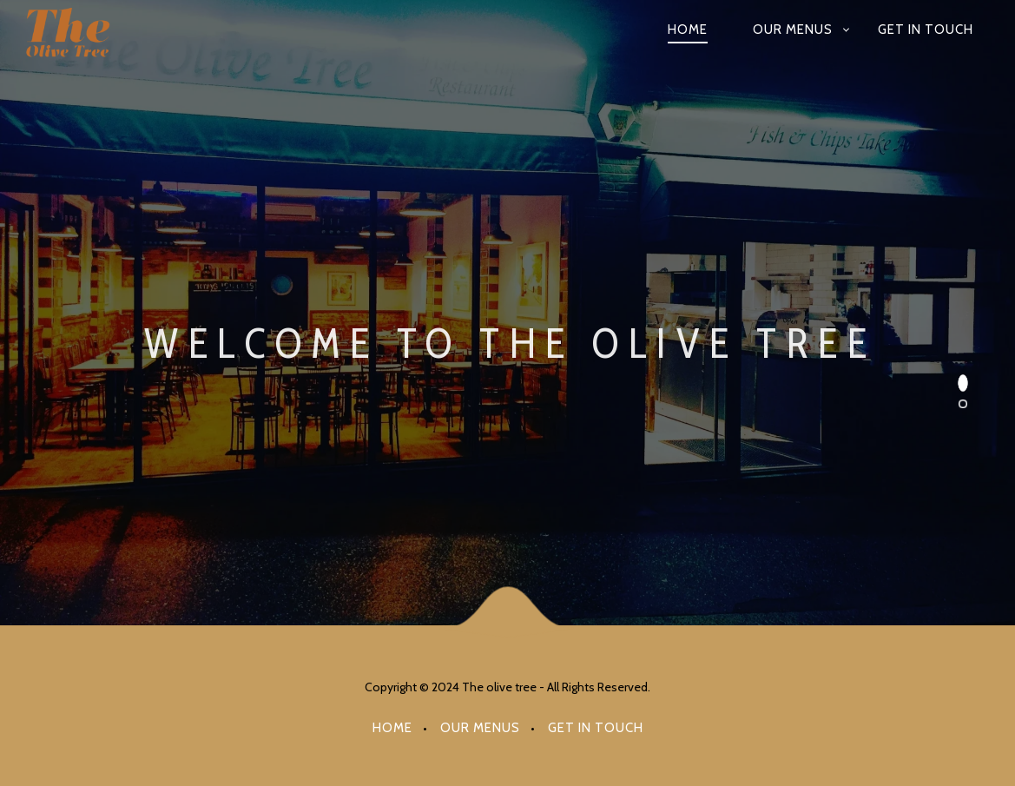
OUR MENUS (793, 29)
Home (688, 29)
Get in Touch (925, 29)
